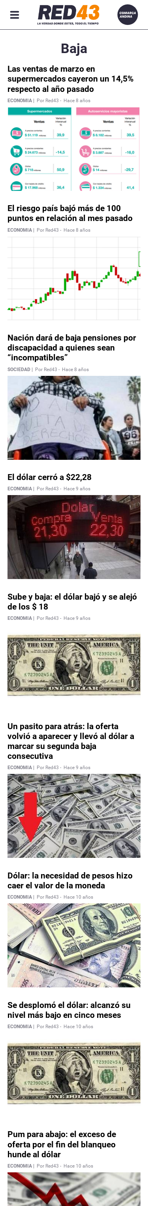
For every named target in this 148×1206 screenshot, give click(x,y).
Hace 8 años (77, 100)
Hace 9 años (77, 488)
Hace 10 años (78, 897)
